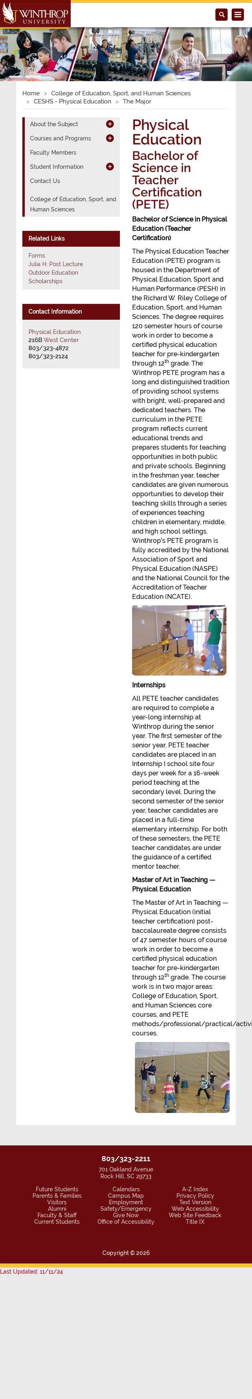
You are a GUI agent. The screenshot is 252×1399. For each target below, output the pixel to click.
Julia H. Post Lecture (55, 264)
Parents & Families (57, 1195)
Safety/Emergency (126, 1208)
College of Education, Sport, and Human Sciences (121, 93)
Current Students (57, 1221)
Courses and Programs (60, 138)
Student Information (56, 167)
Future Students (57, 1189)
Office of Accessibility (126, 1221)
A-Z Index (195, 1189)
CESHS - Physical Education (72, 101)
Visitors (57, 1202)
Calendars (126, 1189)
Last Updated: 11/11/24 (31, 1271)
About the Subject (54, 124)
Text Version (195, 1202)
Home (31, 93)
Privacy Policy (195, 1195)
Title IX (195, 1221)
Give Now (126, 1215)
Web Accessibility (195, 1208)
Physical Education (54, 332)
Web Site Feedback (195, 1215)
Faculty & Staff (56, 1215)
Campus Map (126, 1195)
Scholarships (45, 281)
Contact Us (45, 181)
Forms (36, 255)
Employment (126, 1202)
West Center (61, 340)
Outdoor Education (53, 272)
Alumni (57, 1208)
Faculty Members (53, 152)
